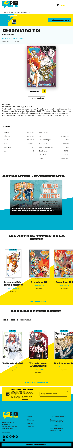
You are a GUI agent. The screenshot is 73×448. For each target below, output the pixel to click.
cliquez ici (25, 399)
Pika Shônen (14, 12)
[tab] (6, 126)
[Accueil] (10, 4)
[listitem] (4, 436)
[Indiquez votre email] (51, 394)
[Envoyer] (65, 394)
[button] (59, 20)
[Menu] (63, 5)
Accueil (6, 12)
